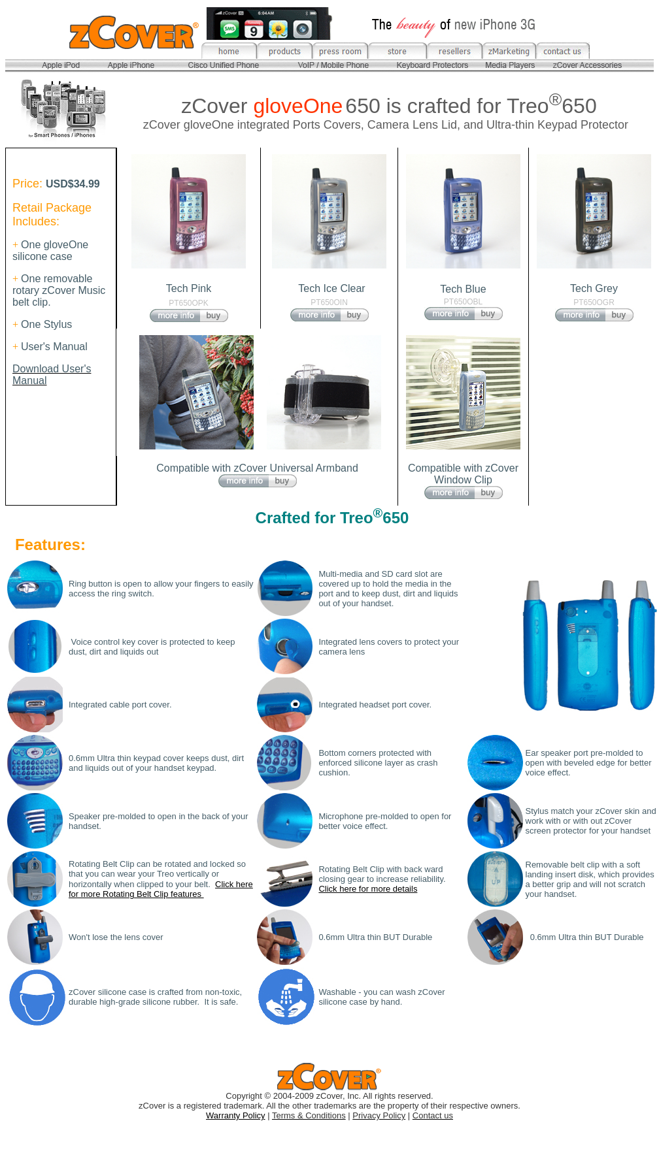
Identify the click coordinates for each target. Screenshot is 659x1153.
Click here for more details (367, 889)
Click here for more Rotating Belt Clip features (161, 889)
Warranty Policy (235, 1115)
